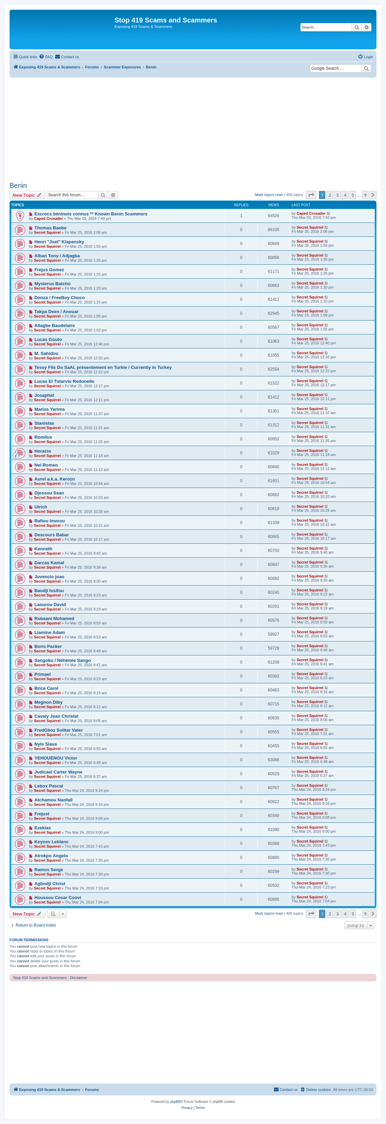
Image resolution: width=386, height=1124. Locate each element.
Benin (18, 185)
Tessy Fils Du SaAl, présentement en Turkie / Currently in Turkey (103, 367)
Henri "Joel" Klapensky (59, 241)
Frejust (41, 813)
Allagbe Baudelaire (54, 325)
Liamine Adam (49, 632)
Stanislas (44, 423)
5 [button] (353, 195)
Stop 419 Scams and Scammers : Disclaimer (50, 978)
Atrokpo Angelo (51, 855)
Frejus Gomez (49, 269)
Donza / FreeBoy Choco (59, 297)
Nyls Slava (45, 744)
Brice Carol (46, 688)
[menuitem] (45, 57)
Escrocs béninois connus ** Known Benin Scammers (91, 213)
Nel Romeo (46, 465)
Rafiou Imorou (49, 520)
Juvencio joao (49, 576)
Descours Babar (51, 534)
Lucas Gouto (48, 339)
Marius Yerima (49, 409)
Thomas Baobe (50, 227)
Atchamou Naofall (53, 799)
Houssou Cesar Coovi (57, 897)
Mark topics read (268, 195)
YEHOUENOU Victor (55, 758)
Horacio (42, 451)
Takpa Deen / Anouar (56, 311)
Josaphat (44, 395)
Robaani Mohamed (54, 618)
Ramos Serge (48, 869)
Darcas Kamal (49, 562)
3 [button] (337, 195)
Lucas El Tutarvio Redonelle (64, 381)
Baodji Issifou (49, 590)
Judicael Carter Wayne (58, 772)
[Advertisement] (193, 128)
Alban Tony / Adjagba (57, 255)
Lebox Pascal (48, 785)
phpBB (175, 1102)
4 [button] (345, 195)
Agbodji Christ (49, 883)
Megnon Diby (48, 702)
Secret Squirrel (47, 232)
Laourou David (50, 604)
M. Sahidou (46, 353)
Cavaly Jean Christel (56, 716)
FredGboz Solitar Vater (58, 730)
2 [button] (329, 195)
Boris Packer (48, 646)
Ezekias (42, 827)
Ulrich (40, 506)
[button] (311, 195)
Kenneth (43, 548)
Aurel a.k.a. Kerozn (54, 479)
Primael (42, 674)
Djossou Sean (49, 492)
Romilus (43, 437)
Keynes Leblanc (51, 841)
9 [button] (365, 195)
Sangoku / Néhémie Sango (62, 660)
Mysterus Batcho (52, 283)
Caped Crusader (48, 218)
